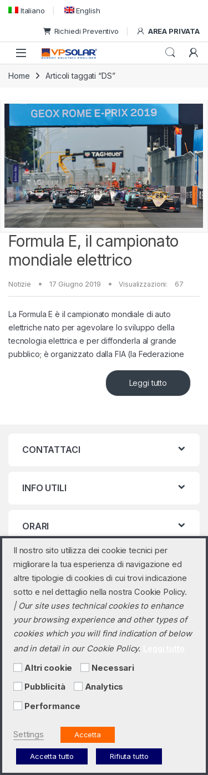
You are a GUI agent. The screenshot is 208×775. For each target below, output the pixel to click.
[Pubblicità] (17, 686)
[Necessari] (84, 667)
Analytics (104, 687)
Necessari (113, 668)
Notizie (19, 283)
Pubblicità (44, 687)
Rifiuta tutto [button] (129, 756)
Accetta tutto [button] (52, 756)
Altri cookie (48, 668)
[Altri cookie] (17, 667)
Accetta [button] (87, 734)
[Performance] (17, 705)
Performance (52, 706)
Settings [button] (28, 735)
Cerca (170, 53)
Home (18, 75)
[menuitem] (26, 10)
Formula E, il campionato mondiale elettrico (93, 250)
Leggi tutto (148, 382)
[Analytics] (78, 686)
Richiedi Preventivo (81, 31)
